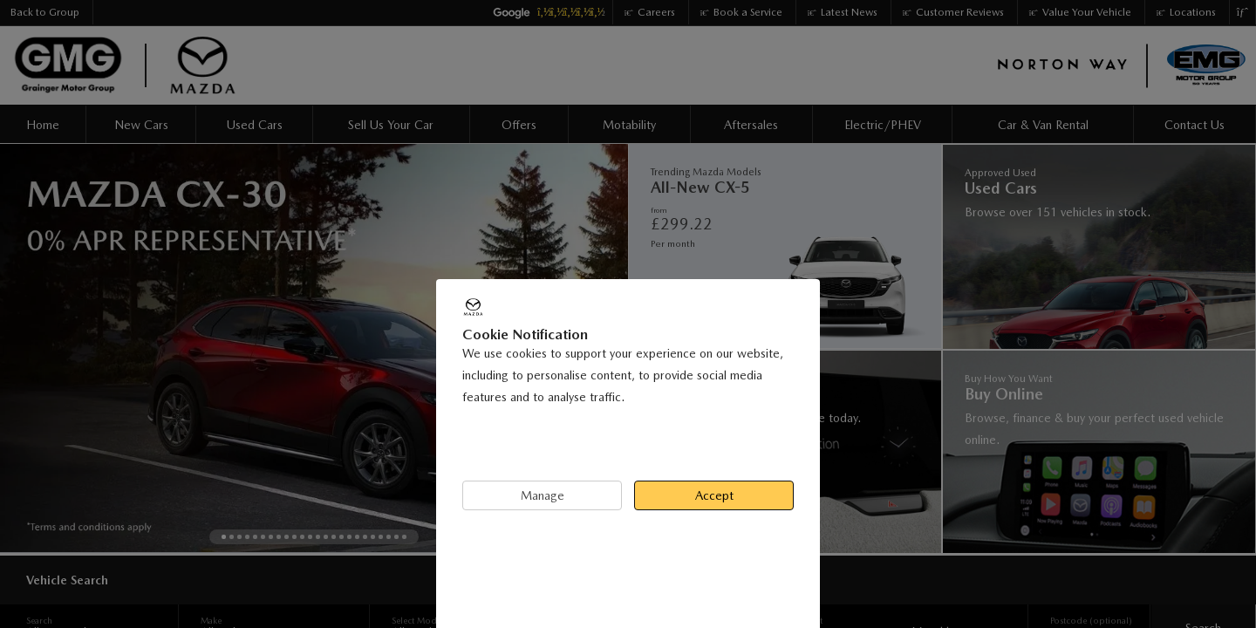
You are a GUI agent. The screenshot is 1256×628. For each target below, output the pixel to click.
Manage (542, 495)
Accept (714, 495)
